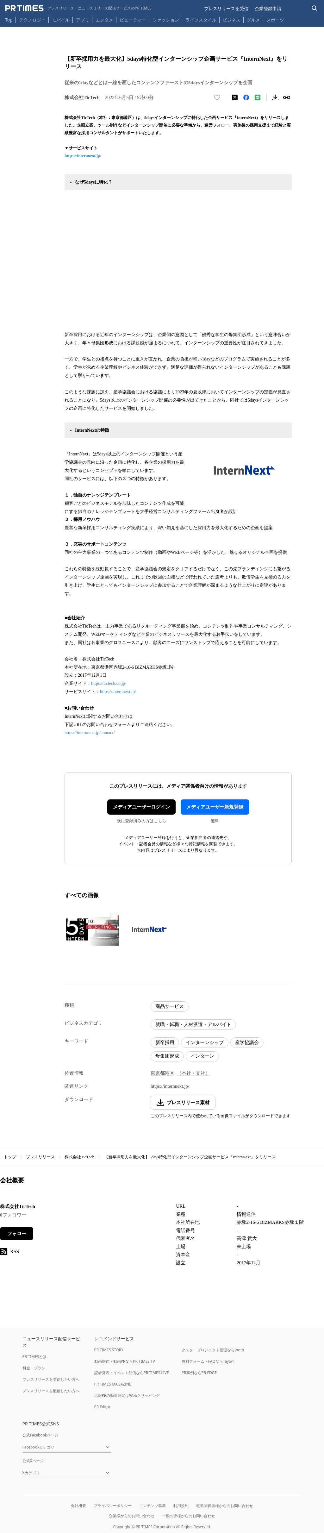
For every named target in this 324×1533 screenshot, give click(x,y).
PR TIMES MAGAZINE (112, 1384)
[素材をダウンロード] (275, 97)
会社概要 (78, 1505)
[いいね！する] (217, 97)
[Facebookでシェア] (246, 97)
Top (9, 20)
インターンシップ (205, 1042)
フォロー (16, 1233)
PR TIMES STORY (109, 1350)
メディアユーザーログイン (141, 807)
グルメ (253, 20)
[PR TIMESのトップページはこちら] (78, 8)
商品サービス (169, 1006)
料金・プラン (33, 1368)
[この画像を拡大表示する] (92, 929)
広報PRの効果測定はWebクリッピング (127, 1395)
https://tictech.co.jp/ (108, 683)
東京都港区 (162, 1073)
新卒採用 (164, 1042)
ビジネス (231, 20)
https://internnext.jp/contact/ (90, 732)
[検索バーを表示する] (314, 8)
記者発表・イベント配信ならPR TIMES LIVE (131, 1372)
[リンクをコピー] (287, 97)
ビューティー (133, 20)
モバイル (61, 20)
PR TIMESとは (34, 1356)
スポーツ (275, 20)
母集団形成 (167, 1056)
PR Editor (102, 1407)
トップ (10, 1156)
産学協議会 (247, 1042)
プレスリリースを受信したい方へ (50, 1379)
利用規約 (181, 1505)
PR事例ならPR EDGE (199, 1372)
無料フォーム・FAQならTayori (208, 1361)
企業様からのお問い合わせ (131, 1515)
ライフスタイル (200, 20)
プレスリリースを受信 (226, 8)
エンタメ (104, 20)
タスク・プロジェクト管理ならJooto (213, 1350)
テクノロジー (32, 20)
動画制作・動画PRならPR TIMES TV (124, 1361)
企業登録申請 (268, 8)
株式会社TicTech (79, 1156)
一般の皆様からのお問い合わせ (188, 1515)
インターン (202, 1056)
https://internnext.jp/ (83, 155)
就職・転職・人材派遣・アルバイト (193, 1024)
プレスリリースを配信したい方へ (50, 1390)
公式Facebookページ (40, 1435)
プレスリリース (40, 1156)
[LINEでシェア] (257, 97)
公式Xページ (33, 1460)
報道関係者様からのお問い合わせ (224, 1505)
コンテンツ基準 (152, 1505)
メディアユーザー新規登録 (214, 807)
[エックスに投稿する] (235, 97)
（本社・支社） (193, 1073)
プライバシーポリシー (113, 1505)
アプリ (82, 20)
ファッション (166, 20)
